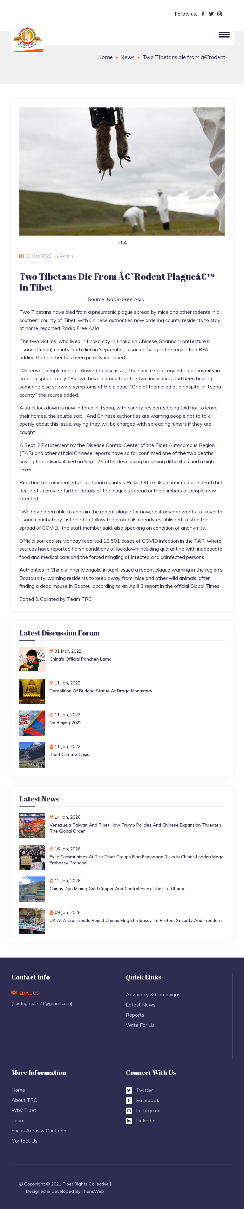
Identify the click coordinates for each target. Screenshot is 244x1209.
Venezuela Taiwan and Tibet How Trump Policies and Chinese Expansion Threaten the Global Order (135, 828)
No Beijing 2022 (66, 722)
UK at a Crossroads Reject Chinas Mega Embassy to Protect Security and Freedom (136, 920)
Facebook (142, 1100)
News (127, 57)
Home (105, 57)
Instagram (143, 1110)
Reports (135, 1015)
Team (17, 1120)
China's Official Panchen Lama (81, 659)
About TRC (24, 1100)
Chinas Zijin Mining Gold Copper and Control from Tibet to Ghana (117, 888)
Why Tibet (23, 1110)
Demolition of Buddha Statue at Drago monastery (101, 691)
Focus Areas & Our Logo (38, 1130)
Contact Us (24, 1140)
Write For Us (140, 1025)
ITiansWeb (93, 1191)
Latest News (141, 1004)
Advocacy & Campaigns (153, 994)
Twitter (139, 1090)
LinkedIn (141, 1120)
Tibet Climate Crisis (69, 754)
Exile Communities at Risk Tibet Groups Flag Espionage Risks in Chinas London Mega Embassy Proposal (137, 859)
